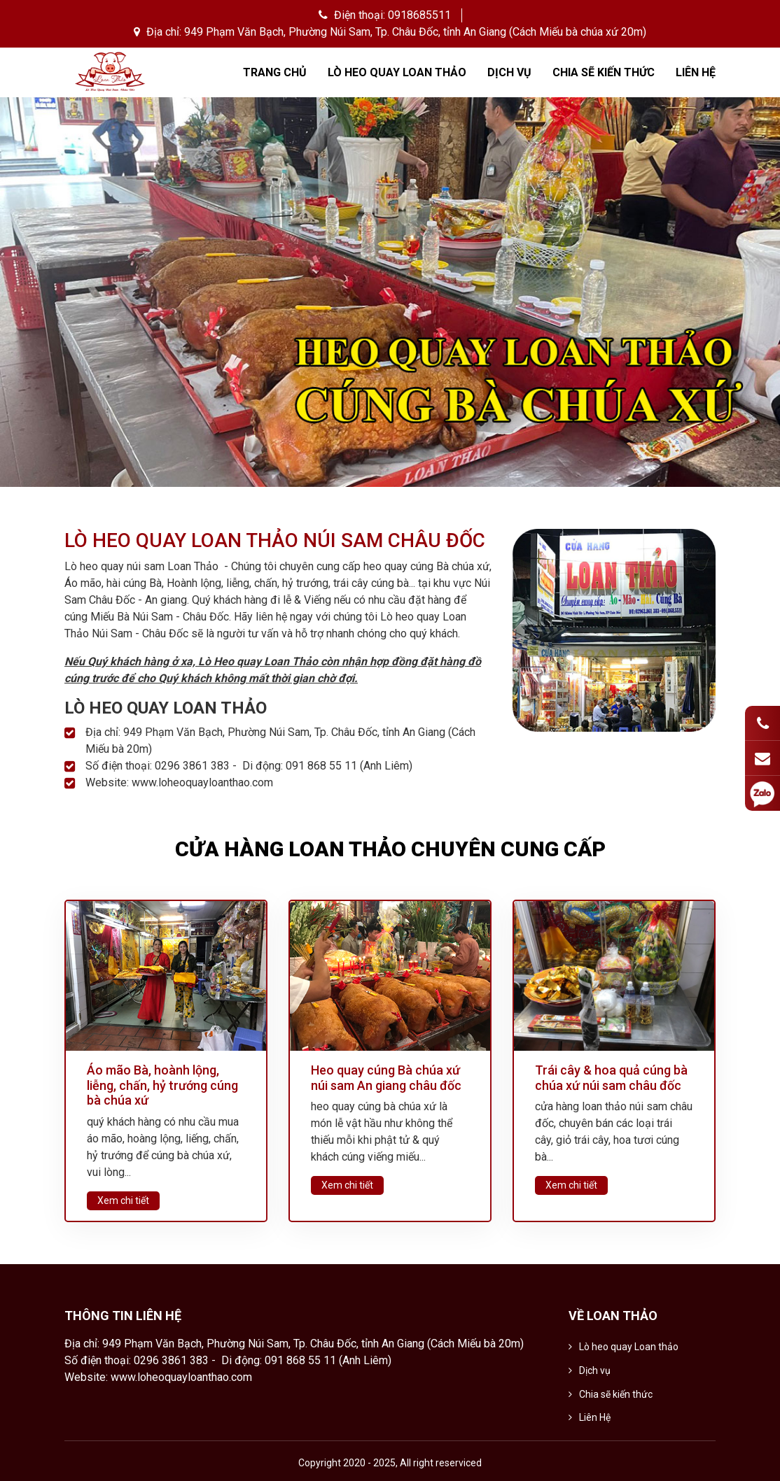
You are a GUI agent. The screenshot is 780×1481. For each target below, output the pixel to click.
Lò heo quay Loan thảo (397, 72)
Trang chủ (275, 72)
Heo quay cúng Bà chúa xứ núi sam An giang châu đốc (386, 1078)
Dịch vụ (509, 72)
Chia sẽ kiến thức (603, 72)
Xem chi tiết (123, 1200)
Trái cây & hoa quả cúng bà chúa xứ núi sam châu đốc (611, 1078)
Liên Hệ (696, 72)
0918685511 (419, 15)
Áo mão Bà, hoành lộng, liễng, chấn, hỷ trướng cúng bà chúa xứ (162, 1085)
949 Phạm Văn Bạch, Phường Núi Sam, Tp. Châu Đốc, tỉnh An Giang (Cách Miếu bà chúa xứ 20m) (415, 31)
